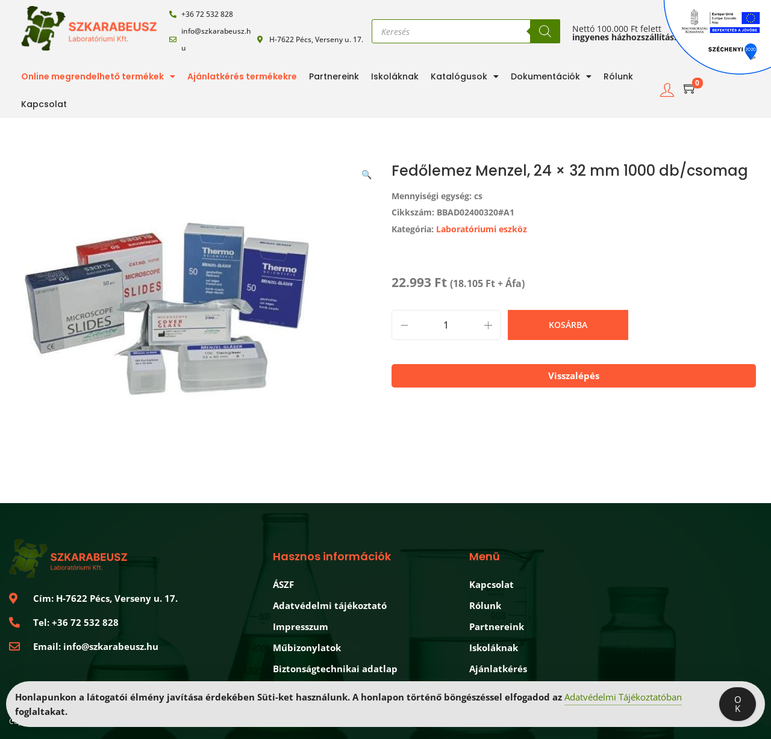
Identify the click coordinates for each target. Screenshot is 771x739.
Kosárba (568, 324)
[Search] (545, 31)
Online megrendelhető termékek (98, 76)
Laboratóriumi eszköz (481, 229)
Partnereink (334, 76)
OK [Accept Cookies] (737, 703)
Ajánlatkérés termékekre (242, 76)
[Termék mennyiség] (446, 325)
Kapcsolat (44, 104)
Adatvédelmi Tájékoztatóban (623, 697)
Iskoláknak (395, 76)
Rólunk (618, 76)
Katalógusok (465, 76)
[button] (367, 172)
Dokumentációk (551, 76)
